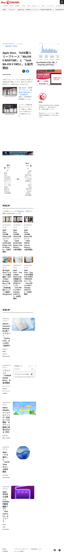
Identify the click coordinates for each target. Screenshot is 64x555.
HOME (4, 9)
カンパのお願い (19, 551)
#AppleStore (8, 46)
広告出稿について (36, 549)
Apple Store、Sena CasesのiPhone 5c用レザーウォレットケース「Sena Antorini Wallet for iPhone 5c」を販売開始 (7, 179)
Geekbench (58, 6)
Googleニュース (36, 6)
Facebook (5, 6)
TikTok (28, 6)
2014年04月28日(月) (8, 44)
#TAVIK (15, 46)
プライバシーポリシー (21, 549)
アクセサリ (11, 9)
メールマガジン (50, 6)
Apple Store (22, 88)
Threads (11, 6)
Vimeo (43, 6)
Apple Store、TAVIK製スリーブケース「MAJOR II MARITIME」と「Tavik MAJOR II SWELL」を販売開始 (17, 60)
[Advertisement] (32, 24)
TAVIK (29, 88)
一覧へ (18, 179)
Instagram (17, 6)
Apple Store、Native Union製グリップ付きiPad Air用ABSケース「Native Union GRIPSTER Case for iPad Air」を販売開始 (28, 179)
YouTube (23, 6)
